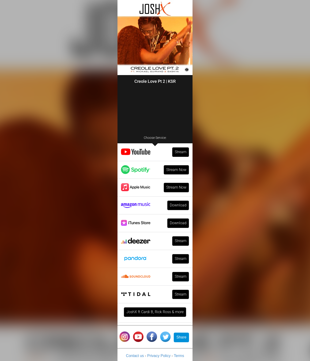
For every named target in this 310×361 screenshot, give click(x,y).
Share (181, 337)
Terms (179, 356)
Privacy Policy (159, 356)
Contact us (135, 356)
